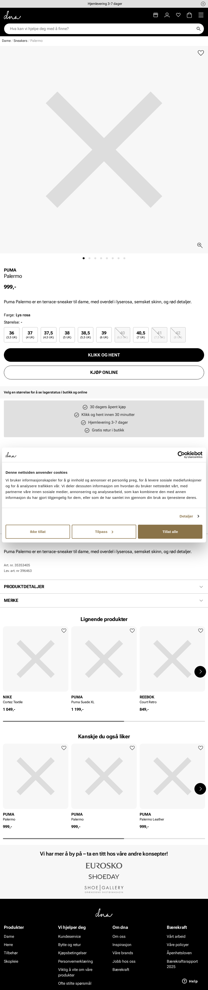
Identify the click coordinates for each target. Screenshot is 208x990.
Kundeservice (69, 936)
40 (122, 334)
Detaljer (186, 516)
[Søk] (198, 28)
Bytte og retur (69, 944)
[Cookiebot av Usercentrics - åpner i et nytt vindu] (181, 454)
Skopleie (11, 961)
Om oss (119, 936)
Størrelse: (12, 322)
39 (104, 334)
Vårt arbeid (176, 936)
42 (178, 334)
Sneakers (20, 41)
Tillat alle (170, 531)
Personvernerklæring (75, 961)
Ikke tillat (38, 531)
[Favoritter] (178, 15)
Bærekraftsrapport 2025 (182, 964)
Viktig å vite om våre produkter (75, 972)
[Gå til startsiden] (12, 15)
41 (159, 334)
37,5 (48, 334)
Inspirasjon (121, 944)
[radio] (11, 334)
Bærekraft (120, 969)
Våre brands (122, 953)
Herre (8, 944)
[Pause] (203, 4)
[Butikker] (155, 15)
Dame (6, 41)
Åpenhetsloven (179, 953)
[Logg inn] (167, 15)
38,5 (85, 334)
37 (30, 334)
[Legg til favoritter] (201, 53)
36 (11, 334)
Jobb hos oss (124, 961)
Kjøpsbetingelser (72, 953)
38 (67, 334)
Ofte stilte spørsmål (74, 983)
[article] (35, 666)
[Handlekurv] (189, 15)
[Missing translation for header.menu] (201, 15)
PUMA (10, 270)
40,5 (140, 334)
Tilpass (104, 531)
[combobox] (101, 28)
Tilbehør (11, 953)
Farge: (17, 315)
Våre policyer (178, 944)
